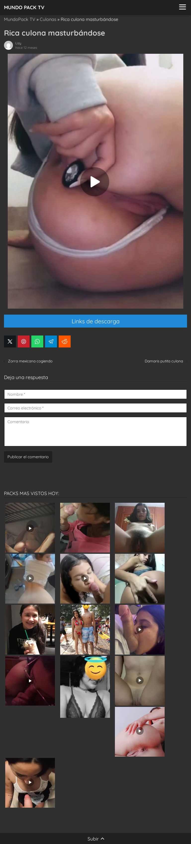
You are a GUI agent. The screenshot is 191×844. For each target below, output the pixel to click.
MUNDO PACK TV (24, 7)
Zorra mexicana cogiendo (30, 361)
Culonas (48, 19)
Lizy (18, 43)
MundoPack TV (19, 19)
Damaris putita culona (164, 361)
